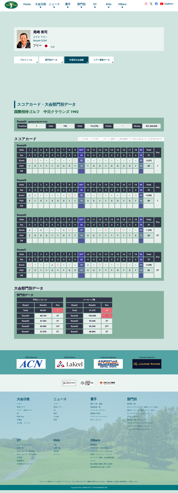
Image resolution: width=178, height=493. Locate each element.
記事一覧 (20, 451)
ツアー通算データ (101, 60)
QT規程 (19, 460)
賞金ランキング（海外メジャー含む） (141, 413)
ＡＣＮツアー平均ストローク (138, 432)
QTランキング (95, 423)
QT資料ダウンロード (25, 467)
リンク (92, 464)
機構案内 (93, 448)
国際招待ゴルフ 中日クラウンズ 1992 (48, 111)
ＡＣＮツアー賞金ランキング (138, 429)
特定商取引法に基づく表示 (100, 470)
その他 (56, 419)
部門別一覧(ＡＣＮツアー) (137, 423)
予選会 (19, 423)
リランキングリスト (98, 413)
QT (18, 416)
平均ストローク (133, 419)
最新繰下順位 (95, 416)
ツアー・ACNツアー (24, 413)
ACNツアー (21, 410)
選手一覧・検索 (96, 407)
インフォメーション (24, 448)
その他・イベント (23, 426)
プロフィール (26, 60)
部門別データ (51, 60)
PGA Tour (20, 419)
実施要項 (20, 464)
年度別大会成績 (76, 60)
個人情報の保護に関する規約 (101, 467)
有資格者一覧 (95, 410)
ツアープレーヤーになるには (101, 454)
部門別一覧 (131, 407)
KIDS (55, 423)
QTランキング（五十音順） (27, 457)
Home (27, 4)
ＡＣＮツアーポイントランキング (140, 426)
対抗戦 (56, 454)
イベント (57, 457)
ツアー (19, 407)
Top (55, 448)
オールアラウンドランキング (138, 416)
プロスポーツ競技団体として (101, 451)
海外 (55, 416)
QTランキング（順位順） (26, 454)
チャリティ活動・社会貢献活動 (102, 460)
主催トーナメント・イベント (101, 457)
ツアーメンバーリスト (98, 419)
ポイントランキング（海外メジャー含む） (143, 410)
